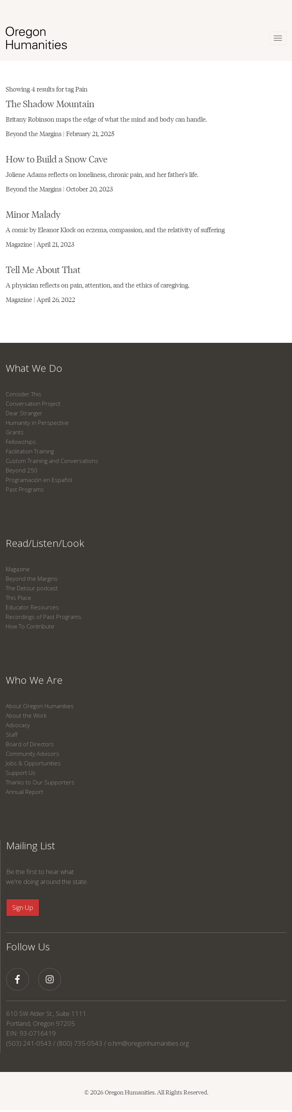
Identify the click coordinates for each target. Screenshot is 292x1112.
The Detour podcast (32, 588)
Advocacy (18, 725)
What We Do (34, 368)
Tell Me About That (43, 269)
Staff (12, 734)
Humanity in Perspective (37, 422)
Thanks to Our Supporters (40, 782)
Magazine (18, 569)
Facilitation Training (30, 451)
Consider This (23, 394)
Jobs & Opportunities (33, 763)
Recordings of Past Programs (43, 616)
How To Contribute (30, 626)
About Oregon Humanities (40, 706)
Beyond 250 (21, 470)
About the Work (26, 715)
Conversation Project (33, 403)
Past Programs (25, 489)
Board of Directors (30, 744)
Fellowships (21, 441)
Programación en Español (39, 480)
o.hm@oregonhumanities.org (148, 1043)
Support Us (21, 772)
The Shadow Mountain (50, 103)
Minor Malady (33, 214)
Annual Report (24, 791)
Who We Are (34, 680)
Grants (15, 432)
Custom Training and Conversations (52, 460)
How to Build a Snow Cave (56, 158)
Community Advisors (32, 753)
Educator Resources (32, 607)
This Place (18, 597)
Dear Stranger (24, 413)
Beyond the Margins (32, 578)
